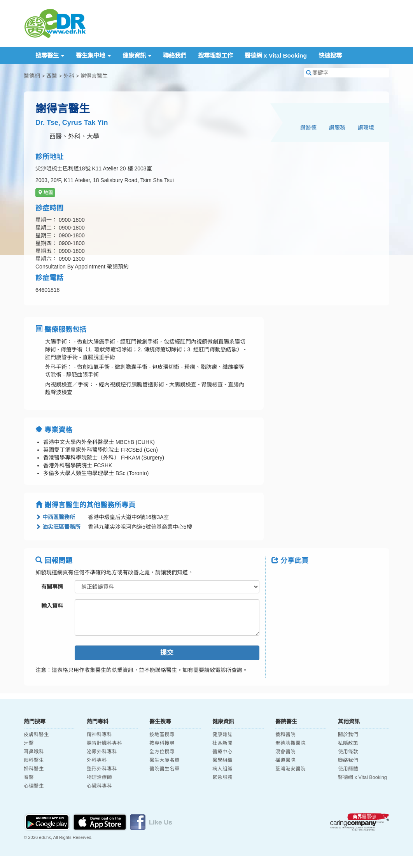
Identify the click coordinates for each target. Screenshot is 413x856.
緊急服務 (222, 777)
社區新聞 (222, 743)
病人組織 (222, 769)
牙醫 (29, 743)
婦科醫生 (34, 769)
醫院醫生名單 (164, 769)
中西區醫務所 (55, 517)
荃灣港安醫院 (290, 769)
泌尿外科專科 (102, 751)
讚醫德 (308, 128)
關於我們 (348, 734)
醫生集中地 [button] (93, 55)
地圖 (45, 192)
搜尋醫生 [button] (49, 55)
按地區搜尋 (162, 734)
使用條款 (348, 751)
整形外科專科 (102, 769)
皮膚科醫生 (36, 734)
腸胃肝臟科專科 (104, 743)
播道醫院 (285, 760)
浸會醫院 (285, 751)
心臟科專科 (99, 786)
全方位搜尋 (162, 751)
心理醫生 (34, 786)
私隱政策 (348, 743)
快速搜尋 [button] (330, 55)
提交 (166, 652)
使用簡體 (348, 769)
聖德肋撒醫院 (290, 743)
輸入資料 (52, 606)
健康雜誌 (222, 734)
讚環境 (366, 128)
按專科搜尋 (162, 743)
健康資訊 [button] (136, 55)
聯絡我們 (174, 55)
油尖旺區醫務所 (57, 527)
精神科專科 (99, 734)
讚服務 (337, 128)
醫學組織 (222, 760)
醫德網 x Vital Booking (276, 55)
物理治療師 (99, 777)
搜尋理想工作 (215, 55)
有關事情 (52, 587)
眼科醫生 (34, 760)
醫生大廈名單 (164, 760)
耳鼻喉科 (34, 751)
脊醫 (29, 777)
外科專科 (97, 760)
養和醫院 (285, 734)
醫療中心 (222, 751)
